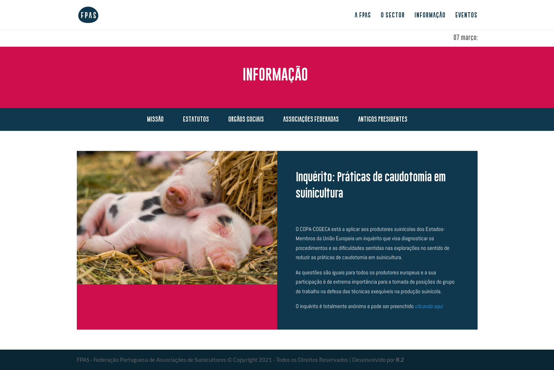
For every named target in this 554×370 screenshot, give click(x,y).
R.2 (400, 359)
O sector (393, 15)
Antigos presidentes (382, 119)
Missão (155, 119)
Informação (430, 15)
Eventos (466, 15)
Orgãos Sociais (246, 119)
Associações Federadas (311, 119)
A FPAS (363, 15)
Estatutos (196, 119)
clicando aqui (429, 306)
